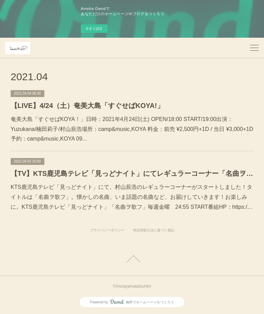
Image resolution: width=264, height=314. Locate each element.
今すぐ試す (94, 29)
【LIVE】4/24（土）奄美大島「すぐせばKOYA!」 (87, 105)
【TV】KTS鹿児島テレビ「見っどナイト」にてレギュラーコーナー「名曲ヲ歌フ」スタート (132, 173)
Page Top (132, 259)
